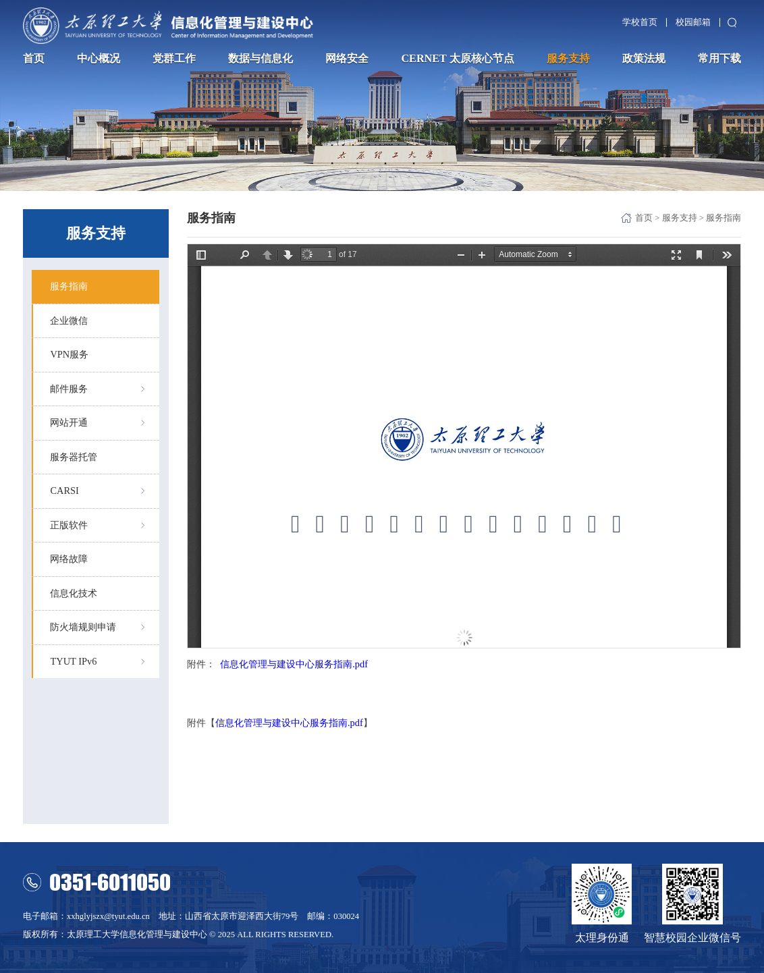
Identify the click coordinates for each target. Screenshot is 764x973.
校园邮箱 (693, 22)
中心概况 (98, 59)
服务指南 (723, 218)
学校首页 (639, 22)
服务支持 (568, 59)
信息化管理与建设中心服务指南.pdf (294, 664)
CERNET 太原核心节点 (457, 59)
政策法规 (643, 59)
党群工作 (174, 59)
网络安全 (347, 59)
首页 (34, 59)
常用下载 (719, 59)
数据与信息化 (260, 59)
